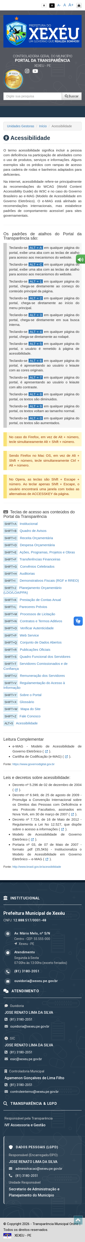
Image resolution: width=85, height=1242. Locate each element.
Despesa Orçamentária (37, 545)
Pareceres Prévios (33, 607)
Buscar (72, 96)
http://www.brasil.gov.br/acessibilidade (36, 866)
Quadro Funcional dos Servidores (45, 656)
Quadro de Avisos (33, 531)
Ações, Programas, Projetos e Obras (47, 552)
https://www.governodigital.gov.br (33, 764)
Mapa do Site (30, 709)
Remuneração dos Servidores (42, 675)
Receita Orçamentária (36, 538)
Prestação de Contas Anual (40, 600)
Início (43, 126)
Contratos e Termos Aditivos (41, 621)
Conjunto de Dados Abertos (40, 642)
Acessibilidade (27, 723)
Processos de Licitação (37, 614)
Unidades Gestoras (20, 126)
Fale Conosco (30, 716)
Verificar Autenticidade (36, 628)
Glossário (27, 702)
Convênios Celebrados (37, 566)
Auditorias (27, 573)
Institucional (29, 524)
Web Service (29, 635)
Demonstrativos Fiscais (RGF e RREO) (49, 580)
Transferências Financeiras (39, 559)
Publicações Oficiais (35, 649)
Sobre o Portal (30, 695)
